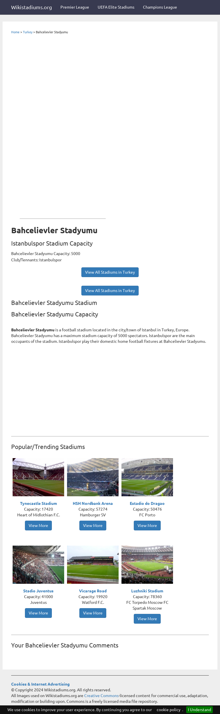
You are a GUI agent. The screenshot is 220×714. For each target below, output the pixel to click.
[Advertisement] (63, 125)
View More (38, 525)
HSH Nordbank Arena (93, 503)
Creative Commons (101, 695)
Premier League (74, 7)
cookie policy (168, 709)
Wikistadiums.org (31, 7)
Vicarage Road (93, 591)
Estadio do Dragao (147, 503)
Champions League (160, 7)
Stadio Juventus (38, 591)
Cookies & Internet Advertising (40, 684)
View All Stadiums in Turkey (110, 272)
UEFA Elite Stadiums (116, 7)
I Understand (199, 709)
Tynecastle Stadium (38, 503)
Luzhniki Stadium (147, 591)
